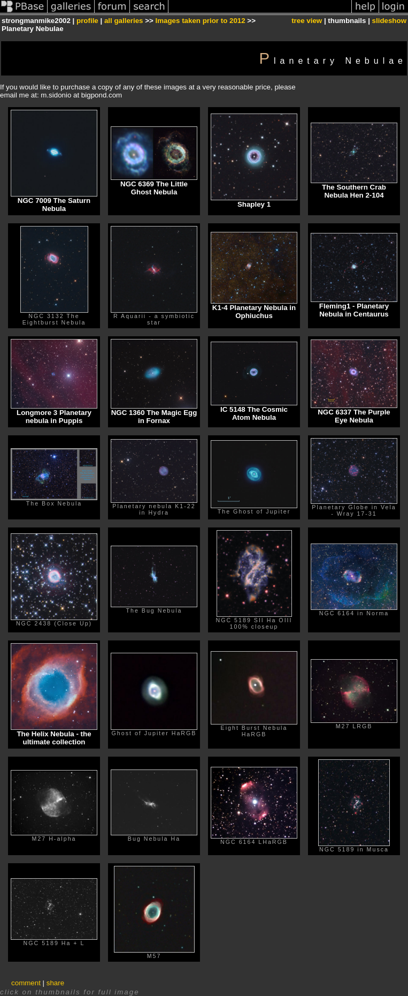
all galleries (123, 21)
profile (87, 21)
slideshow (389, 21)
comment (26, 983)
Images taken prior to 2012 (200, 21)
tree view (306, 21)
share (55, 983)
